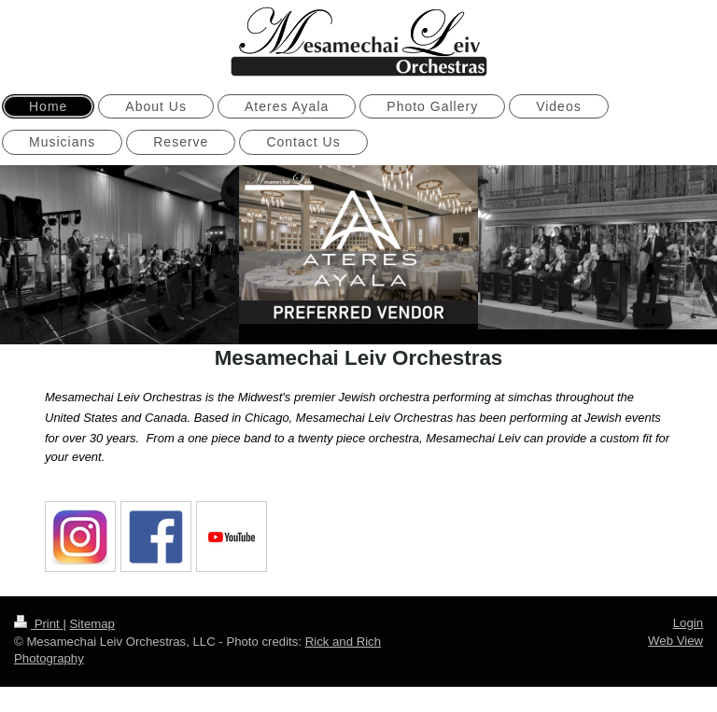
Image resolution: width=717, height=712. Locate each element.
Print (38, 621)
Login (688, 620)
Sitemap (92, 621)
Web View (675, 638)
